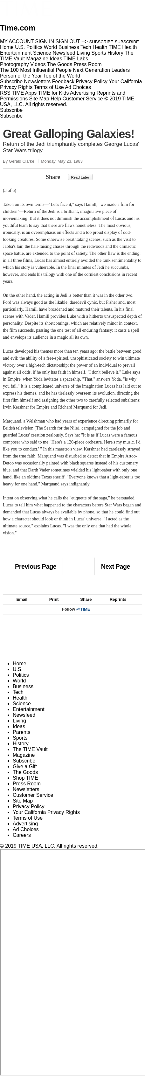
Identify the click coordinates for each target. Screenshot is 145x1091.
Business (23, 693)
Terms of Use (49, 87)
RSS (5, 93)
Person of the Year (21, 75)
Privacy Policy (91, 81)
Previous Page (35, 566)
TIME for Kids (53, 93)
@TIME (83, 616)
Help (56, 98)
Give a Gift (25, 773)
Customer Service (83, 98)
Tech (18, 699)
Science (22, 710)
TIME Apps (24, 93)
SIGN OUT (68, 41)
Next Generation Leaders (101, 70)
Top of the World (61, 75)
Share (53, 177)
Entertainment (29, 716)
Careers (22, 842)
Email (19, 606)
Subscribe (11, 81)
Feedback (63, 81)
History (21, 750)
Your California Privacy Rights (46, 819)
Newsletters (37, 81)
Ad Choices (80, 87)
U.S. (18, 676)
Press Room (27, 790)
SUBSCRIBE (101, 41)
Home (19, 670)
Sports (20, 745)
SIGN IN (44, 41)
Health (20, 705)
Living (19, 727)
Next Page (115, 566)
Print (51, 606)
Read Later (80, 177)
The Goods (25, 779)
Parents (21, 739)
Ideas (19, 733)
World (19, 687)
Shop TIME (25, 785)
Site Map (39, 98)
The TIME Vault (30, 756)
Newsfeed (24, 722)
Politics (21, 682)
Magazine (24, 762)
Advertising (82, 93)
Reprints (115, 606)
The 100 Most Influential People (36, 70)
